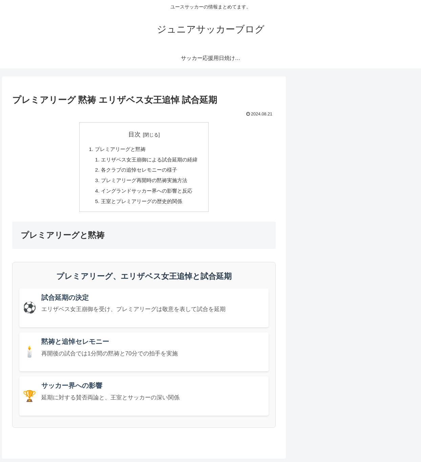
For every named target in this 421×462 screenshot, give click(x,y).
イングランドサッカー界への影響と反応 (146, 193)
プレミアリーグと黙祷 (118, 150)
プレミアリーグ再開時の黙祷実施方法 (144, 182)
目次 (134, 134)
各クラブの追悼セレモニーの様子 (138, 171)
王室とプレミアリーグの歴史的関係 (141, 204)
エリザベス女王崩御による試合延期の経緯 (149, 160)
